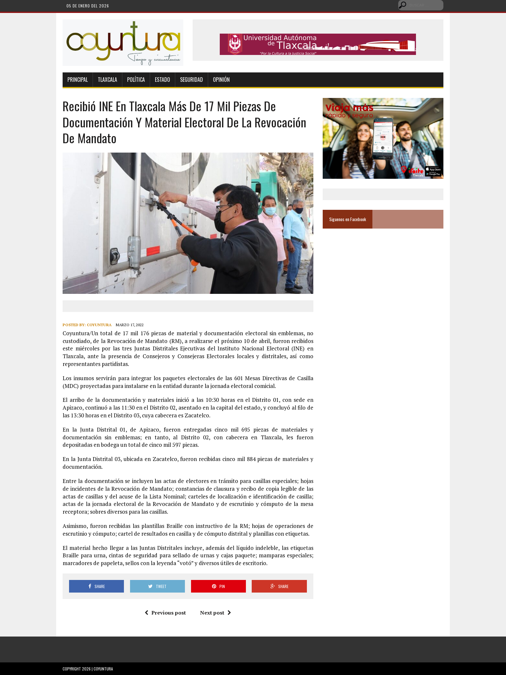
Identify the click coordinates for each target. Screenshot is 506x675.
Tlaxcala (107, 79)
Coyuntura (99, 324)
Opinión (221, 79)
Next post (215, 612)
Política (136, 79)
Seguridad (191, 79)
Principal (77, 79)
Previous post (165, 612)
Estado (162, 79)
